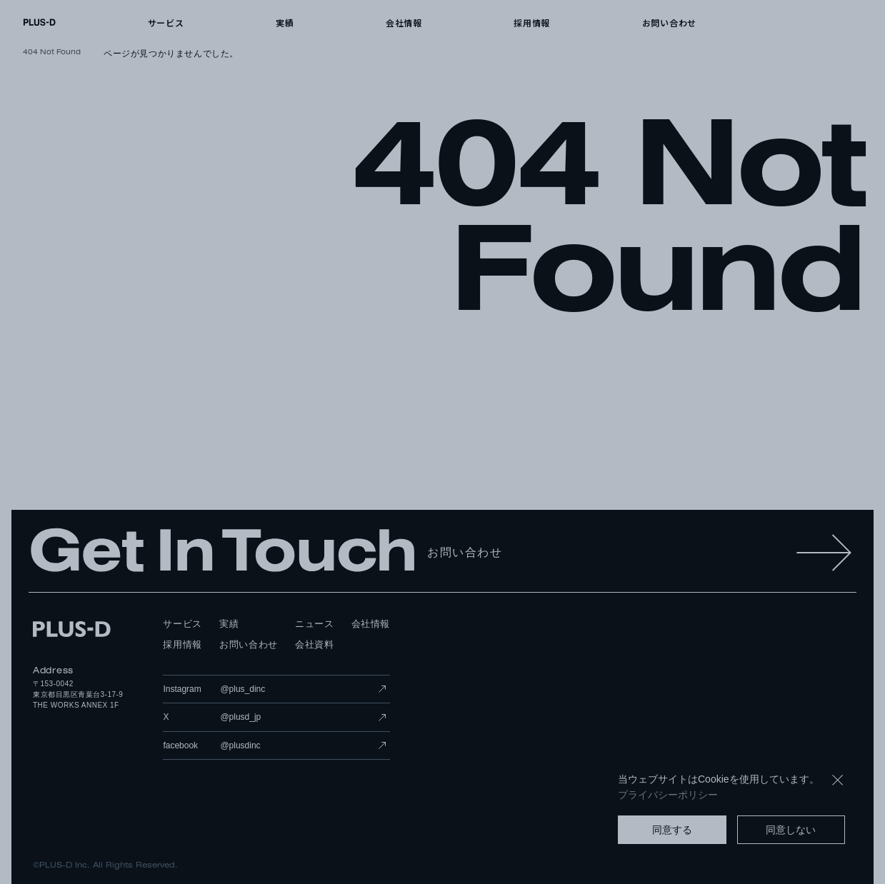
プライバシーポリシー (668, 794)
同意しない (791, 829)
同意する (672, 829)
